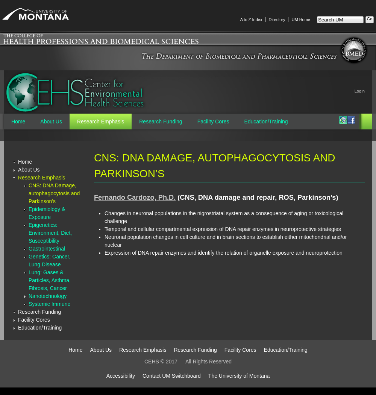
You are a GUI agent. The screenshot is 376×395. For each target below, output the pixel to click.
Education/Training (266, 121)
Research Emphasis (100, 121)
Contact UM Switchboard (172, 376)
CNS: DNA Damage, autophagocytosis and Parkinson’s (54, 193)
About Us (51, 121)
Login (360, 91)
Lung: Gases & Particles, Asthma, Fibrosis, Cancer (50, 280)
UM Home (300, 19)
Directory (276, 19)
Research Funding (160, 121)
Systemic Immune (49, 304)
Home (18, 121)
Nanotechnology (48, 296)
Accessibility (120, 376)
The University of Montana (239, 376)
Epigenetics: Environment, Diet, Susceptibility (50, 233)
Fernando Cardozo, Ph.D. (135, 197)
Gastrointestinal (47, 249)
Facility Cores (213, 121)
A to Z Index (251, 19)
